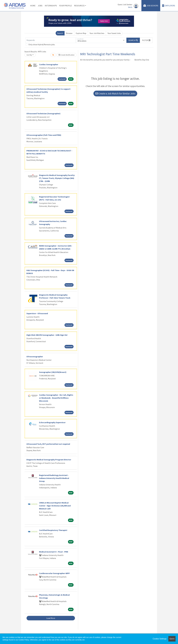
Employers (168, 5)
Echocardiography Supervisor (52, 422)
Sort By (29, 55)
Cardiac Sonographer (48, 64)
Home (32, 5)
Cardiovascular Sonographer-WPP (54, 573)
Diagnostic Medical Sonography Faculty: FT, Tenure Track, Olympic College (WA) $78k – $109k (57, 178)
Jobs (40, 5)
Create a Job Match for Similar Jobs (115, 93)
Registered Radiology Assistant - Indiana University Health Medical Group (54, 478)
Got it (172, 639)
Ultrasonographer (34, 356)
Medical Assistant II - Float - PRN (53, 551)
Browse (69, 33)
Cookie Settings (160, 639)
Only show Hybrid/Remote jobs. (41, 44)
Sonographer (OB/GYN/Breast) (52, 372)
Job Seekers (150, 5)
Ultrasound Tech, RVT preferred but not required (48, 444)
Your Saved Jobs (114, 33)
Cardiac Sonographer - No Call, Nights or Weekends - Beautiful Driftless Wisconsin (56, 398)
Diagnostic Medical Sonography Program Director (48, 459)
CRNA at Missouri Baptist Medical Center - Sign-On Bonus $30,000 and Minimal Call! (55, 505)
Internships (51, 5)
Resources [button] (79, 5)
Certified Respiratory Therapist (53, 530)
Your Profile (65, 5)
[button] (146, 40)
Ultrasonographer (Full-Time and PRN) (43, 135)
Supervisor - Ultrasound (37, 313)
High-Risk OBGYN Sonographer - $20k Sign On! (46, 335)
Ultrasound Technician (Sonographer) (43, 113)
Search (60, 33)
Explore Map (81, 33)
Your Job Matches (97, 33)
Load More (50, 618)
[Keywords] (50, 40)
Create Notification (66, 55)
